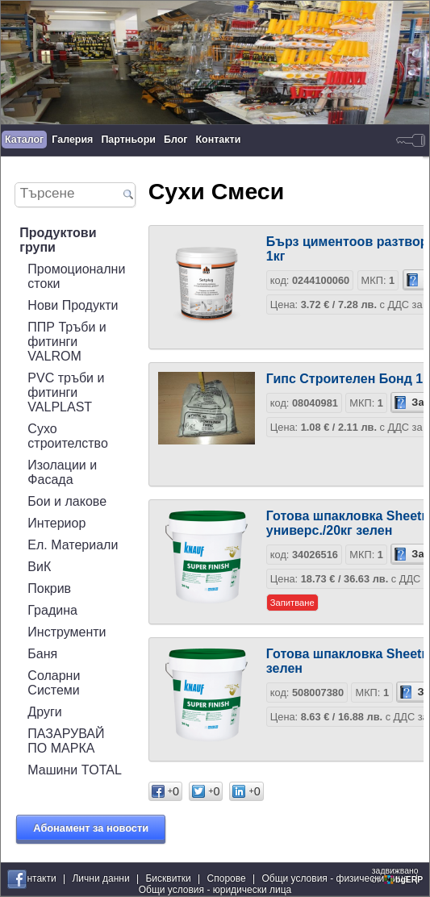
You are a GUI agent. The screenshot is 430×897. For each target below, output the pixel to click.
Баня (42, 654)
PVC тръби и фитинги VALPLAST (65, 392)
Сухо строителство (67, 436)
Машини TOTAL (74, 770)
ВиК (39, 567)
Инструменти (66, 632)
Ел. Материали (72, 545)
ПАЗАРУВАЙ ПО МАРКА (65, 741)
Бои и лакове (66, 501)
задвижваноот (398, 875)
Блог (176, 139)
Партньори (128, 139)
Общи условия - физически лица (334, 878)
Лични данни (100, 878)
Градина (52, 610)
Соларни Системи (53, 683)
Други (44, 712)
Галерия (72, 139)
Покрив (49, 588)
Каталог (24, 139)
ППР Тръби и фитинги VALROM (66, 341)
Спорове (226, 878)
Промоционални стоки (76, 276)
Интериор (56, 523)
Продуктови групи (57, 240)
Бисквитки (167, 878)
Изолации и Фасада (62, 472)
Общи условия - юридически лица (215, 889)
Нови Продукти (72, 305)
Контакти (218, 139)
